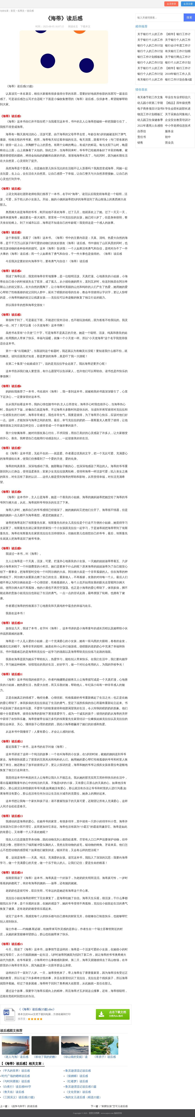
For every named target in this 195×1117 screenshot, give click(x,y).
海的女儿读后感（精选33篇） (83, 1097)
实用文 (21, 10)
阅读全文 (73, 26)
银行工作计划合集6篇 (178, 79)
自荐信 (141, 131)
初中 (168, 136)
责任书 (141, 136)
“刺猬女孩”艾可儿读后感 (114, 1106)
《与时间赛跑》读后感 (15, 1081)
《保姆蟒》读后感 (76, 1075)
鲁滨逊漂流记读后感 (78, 1070)
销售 (140, 142)
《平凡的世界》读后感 (15, 1070)
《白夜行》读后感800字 (16, 1086)
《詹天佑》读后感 (12, 1091)
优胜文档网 (94, 1113)
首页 (13, 10)
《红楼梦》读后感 (76, 1081)
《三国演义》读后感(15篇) (18, 1097)
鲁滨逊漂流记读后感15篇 (80, 1086)
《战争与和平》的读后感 (23, 1106)
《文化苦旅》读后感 (78, 1091)
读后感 (30, 10)
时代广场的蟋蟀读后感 (15, 1075)
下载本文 (85, 26)
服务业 (169, 131)
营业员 (169, 142)
